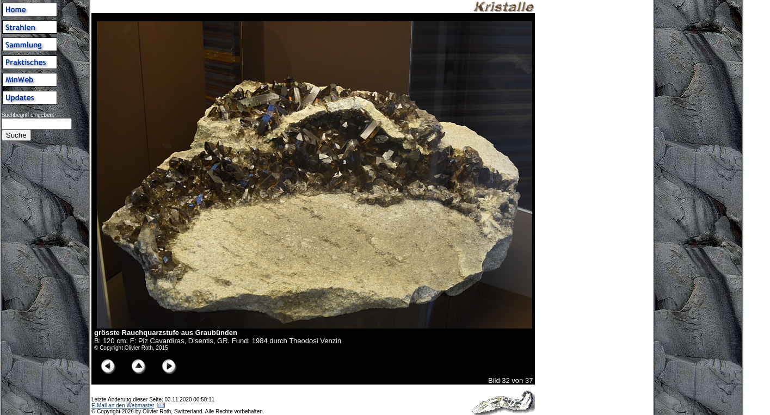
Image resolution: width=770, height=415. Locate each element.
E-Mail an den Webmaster (122, 405)
